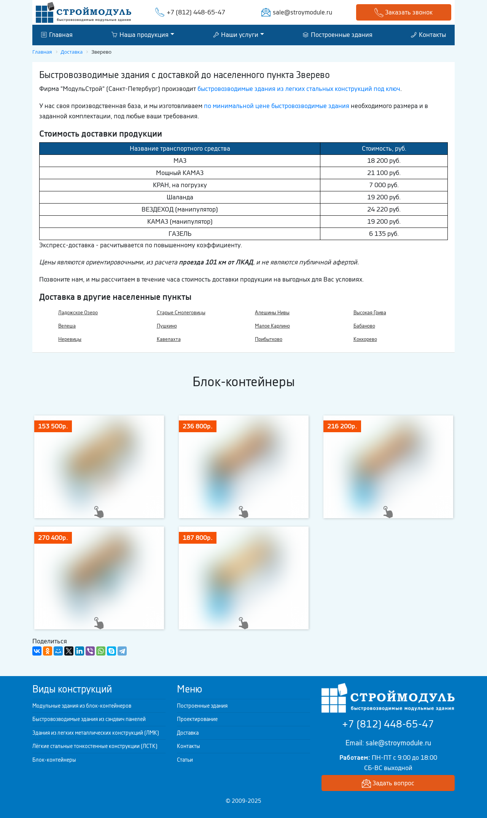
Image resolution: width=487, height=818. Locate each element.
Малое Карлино (272, 326)
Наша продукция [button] (140, 34)
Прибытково (268, 339)
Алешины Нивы (272, 312)
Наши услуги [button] (235, 34)
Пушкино (167, 326)
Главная (57, 34)
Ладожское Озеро (78, 312)
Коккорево (365, 339)
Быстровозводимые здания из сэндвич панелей (89, 719)
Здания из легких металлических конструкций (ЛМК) (95, 732)
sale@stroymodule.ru (302, 12)
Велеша (67, 326)
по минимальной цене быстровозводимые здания (276, 106)
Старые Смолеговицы (181, 312)
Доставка (188, 732)
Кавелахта (169, 339)
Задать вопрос (388, 783)
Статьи (185, 759)
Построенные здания (337, 34)
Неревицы (69, 339)
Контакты (428, 34)
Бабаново (364, 326)
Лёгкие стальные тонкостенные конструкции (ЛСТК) (95, 746)
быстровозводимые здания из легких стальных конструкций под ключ (298, 88)
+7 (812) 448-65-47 (196, 12)
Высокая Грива (369, 312)
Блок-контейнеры (54, 759)
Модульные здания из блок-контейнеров (81, 705)
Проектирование (197, 719)
